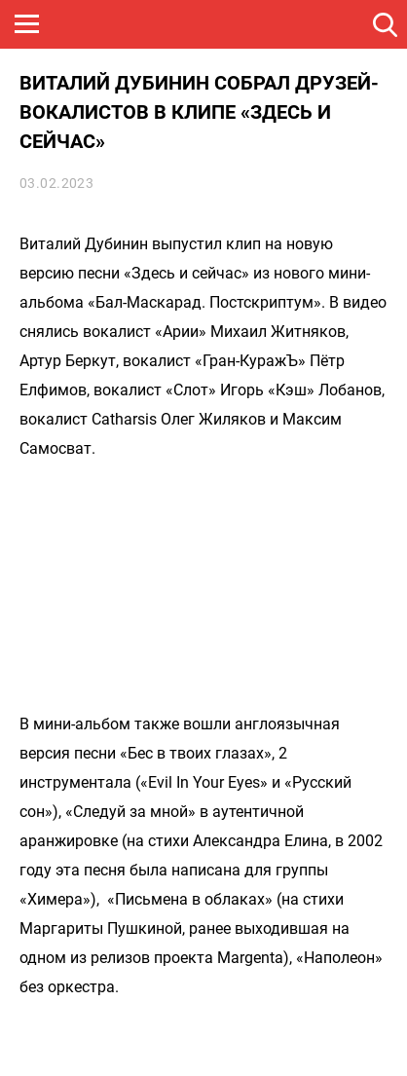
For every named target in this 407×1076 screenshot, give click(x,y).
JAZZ (297, 24)
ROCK (204, 24)
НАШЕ (112, 24)
